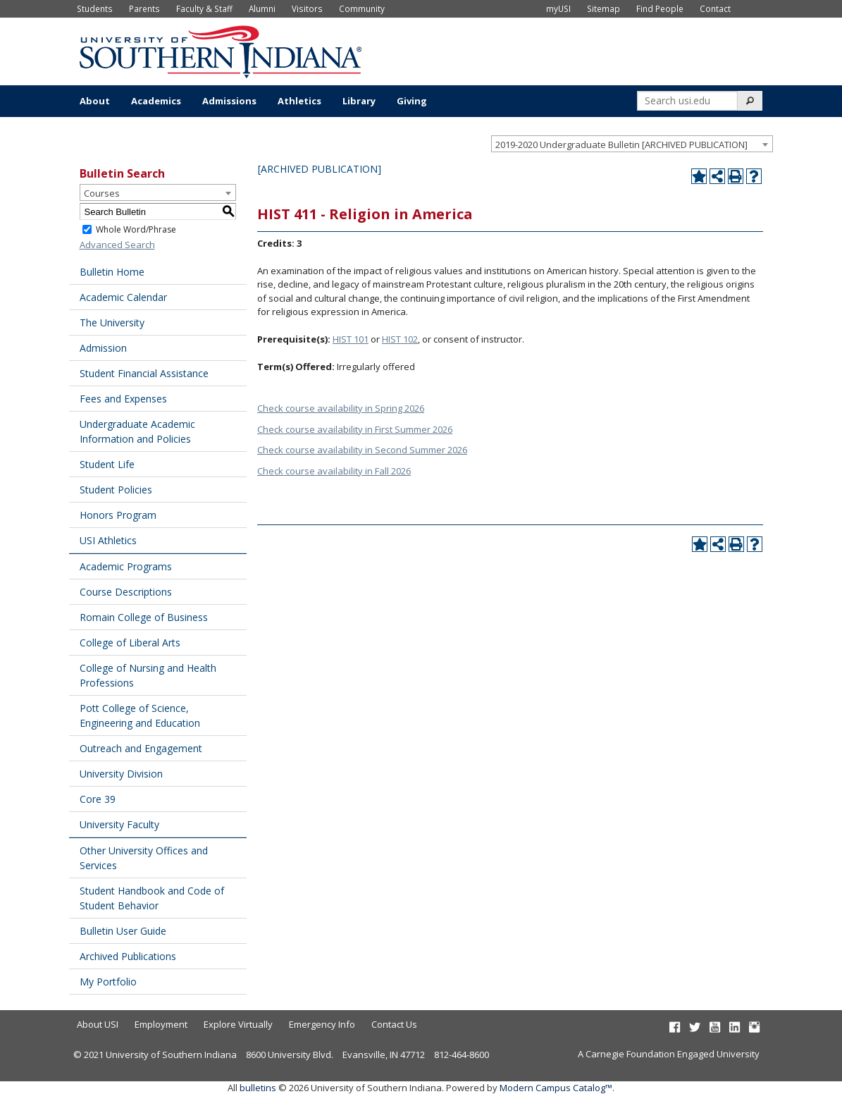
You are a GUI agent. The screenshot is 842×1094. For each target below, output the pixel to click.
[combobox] (632, 143)
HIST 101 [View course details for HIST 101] (351, 339)
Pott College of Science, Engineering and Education (140, 715)
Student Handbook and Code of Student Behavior (152, 898)
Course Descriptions (126, 591)
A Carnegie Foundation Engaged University (669, 1053)
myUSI (558, 8)
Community (362, 8)
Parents (144, 8)
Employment (161, 1024)
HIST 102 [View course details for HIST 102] (400, 339)
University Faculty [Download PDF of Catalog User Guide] (119, 824)
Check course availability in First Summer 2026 (354, 429)
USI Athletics (108, 540)
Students (95, 8)
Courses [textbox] (102, 193)
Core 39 (98, 799)
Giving (412, 100)
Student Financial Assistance (144, 373)
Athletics (299, 100)
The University (112, 322)
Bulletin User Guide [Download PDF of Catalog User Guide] (123, 931)
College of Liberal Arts (130, 642)
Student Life (107, 464)
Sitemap (603, 8)
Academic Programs (126, 566)
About (95, 100)
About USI (97, 1024)
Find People (659, 8)
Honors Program (118, 515)
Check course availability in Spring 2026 (340, 408)
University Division (121, 773)
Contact (715, 8)
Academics (156, 100)
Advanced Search (117, 244)
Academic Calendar (123, 297)
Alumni (262, 8)
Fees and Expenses (123, 398)
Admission (103, 348)
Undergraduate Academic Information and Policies (137, 431)
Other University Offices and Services (144, 858)
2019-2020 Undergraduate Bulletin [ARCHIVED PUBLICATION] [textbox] (621, 144)
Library (359, 100)
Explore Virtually (238, 1024)
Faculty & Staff (204, 8)
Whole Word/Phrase (136, 229)
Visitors (307, 8)
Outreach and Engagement (141, 748)
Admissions (229, 100)
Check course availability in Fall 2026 (334, 471)
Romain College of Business (144, 617)
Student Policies (116, 489)
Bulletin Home (112, 271)
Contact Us (394, 1024)
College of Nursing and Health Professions (148, 675)
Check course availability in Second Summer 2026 (362, 449)
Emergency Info (322, 1024)
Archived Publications (128, 956)
